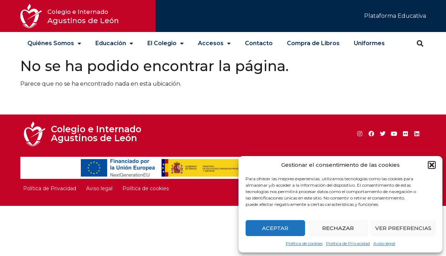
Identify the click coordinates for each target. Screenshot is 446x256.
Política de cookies (304, 243)
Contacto (259, 43)
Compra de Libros (313, 43)
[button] (431, 165)
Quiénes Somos (54, 43)
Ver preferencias (403, 228)
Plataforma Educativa (395, 15)
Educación (114, 43)
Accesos (214, 43)
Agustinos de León (83, 16)
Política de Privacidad (348, 243)
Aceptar (275, 228)
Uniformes (369, 43)
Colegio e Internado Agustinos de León (96, 133)
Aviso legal (384, 243)
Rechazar (338, 228)
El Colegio (165, 43)
